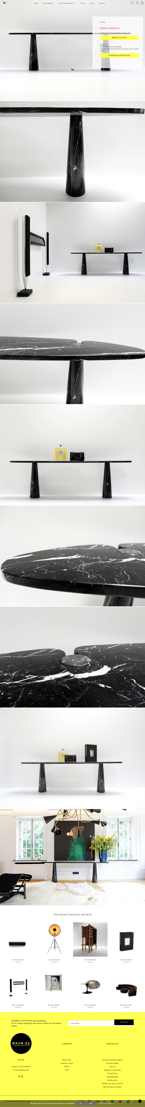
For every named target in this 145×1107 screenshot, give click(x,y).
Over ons (112, 1067)
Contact (101, 3)
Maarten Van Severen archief (112, 1083)
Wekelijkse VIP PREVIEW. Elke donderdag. (36, 1023)
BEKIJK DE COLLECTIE (119, 37)
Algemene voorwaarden (112, 1070)
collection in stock (67, 3)
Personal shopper (112, 1063)
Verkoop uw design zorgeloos (112, 1060)
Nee (91, 1103)
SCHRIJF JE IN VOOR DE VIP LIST (119, 55)
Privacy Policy (112, 1073)
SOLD (92, 3)
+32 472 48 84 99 (24, 1067)
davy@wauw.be (23, 1070)
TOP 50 (82, 3)
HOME (36, 3)
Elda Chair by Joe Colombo (112, 1087)
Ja (80, 1103)
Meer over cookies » (105, 1103)
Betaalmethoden (112, 1077)
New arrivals (48, 3)
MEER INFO (18, 962)
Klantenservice (112, 1080)
